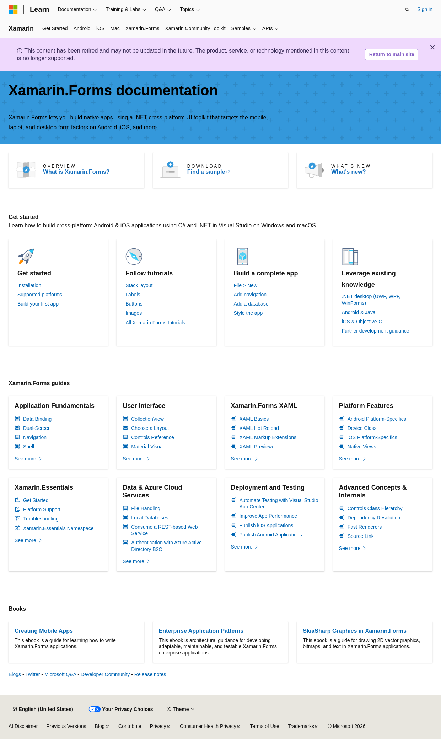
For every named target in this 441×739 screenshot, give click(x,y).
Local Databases (149, 517)
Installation (29, 285)
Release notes (150, 674)
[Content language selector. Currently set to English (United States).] (43, 709)
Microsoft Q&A (60, 674)
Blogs (15, 674)
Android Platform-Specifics (377, 419)
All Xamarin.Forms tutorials (155, 322)
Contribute (129, 726)
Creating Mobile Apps (44, 631)
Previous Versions (66, 726)
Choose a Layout (150, 428)
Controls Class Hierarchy (375, 508)
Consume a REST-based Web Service (164, 530)
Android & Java (359, 312)
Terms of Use (264, 726)
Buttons (133, 304)
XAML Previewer (258, 446)
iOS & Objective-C (362, 321)
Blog (100, 726)
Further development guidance (375, 331)
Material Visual (147, 446)
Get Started (36, 500)
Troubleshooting (41, 519)
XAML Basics (254, 419)
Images (133, 313)
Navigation (35, 437)
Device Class (362, 428)
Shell (28, 446)
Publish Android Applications (271, 535)
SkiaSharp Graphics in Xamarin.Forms (355, 631)
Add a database (251, 304)
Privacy (158, 726)
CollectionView (147, 419)
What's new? (348, 172)
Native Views (362, 446)
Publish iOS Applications (267, 525)
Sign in (424, 9)
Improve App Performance (268, 516)
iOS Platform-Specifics (372, 437)
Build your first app (38, 304)
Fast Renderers (365, 527)
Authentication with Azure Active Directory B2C (166, 546)
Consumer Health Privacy (208, 726)
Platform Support (41, 509)
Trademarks (301, 726)
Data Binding (37, 419)
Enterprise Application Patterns (201, 631)
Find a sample (206, 172)
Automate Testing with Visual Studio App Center (279, 503)
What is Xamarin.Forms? (76, 172)
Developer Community (105, 674)
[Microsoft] (13, 9)
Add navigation (250, 294)
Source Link (361, 536)
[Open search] (407, 9)
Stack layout (138, 285)
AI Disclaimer (23, 726)
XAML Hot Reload (259, 428)
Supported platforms (39, 294)
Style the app (248, 313)
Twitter (32, 674)
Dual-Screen (37, 428)
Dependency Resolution (374, 517)
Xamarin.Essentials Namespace (58, 528)
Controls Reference (152, 437)
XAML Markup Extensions (268, 437)
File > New (246, 285)
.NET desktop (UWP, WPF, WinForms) (371, 299)
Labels (132, 294)
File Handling (145, 508)
